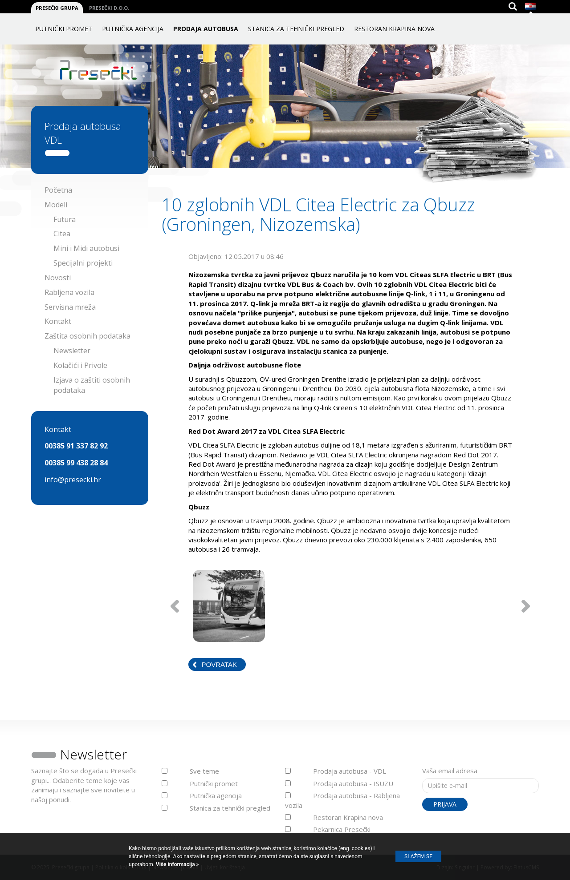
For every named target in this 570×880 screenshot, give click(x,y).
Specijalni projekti (83, 263)
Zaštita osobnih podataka (87, 336)
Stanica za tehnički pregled (296, 28)
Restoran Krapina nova (394, 28)
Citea (61, 233)
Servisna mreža (70, 307)
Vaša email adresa (449, 770)
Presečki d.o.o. (109, 7)
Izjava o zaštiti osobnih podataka (91, 385)
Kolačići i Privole (80, 365)
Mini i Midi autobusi (86, 248)
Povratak (219, 664)
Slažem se (418, 856)
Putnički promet (63, 28)
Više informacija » (177, 864)
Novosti (58, 278)
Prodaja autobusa (205, 28)
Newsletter (71, 350)
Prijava (444, 804)
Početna (58, 190)
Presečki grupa (57, 7)
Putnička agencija (132, 28)
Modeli (56, 205)
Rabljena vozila (69, 292)
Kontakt (58, 321)
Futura (64, 219)
